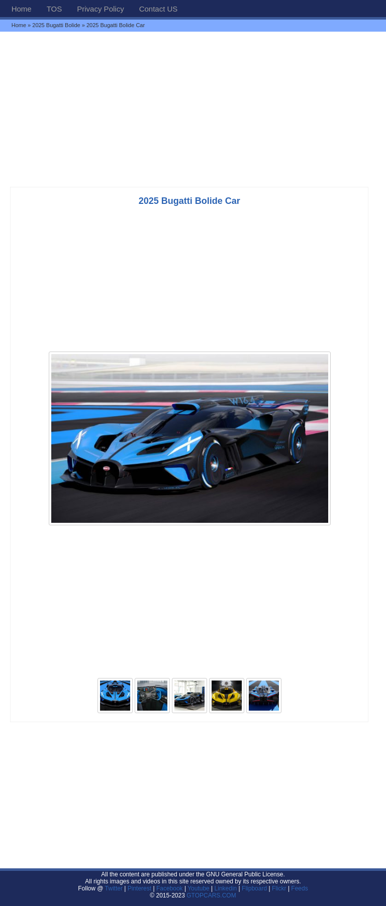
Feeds (299, 888)
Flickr (279, 888)
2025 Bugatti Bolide (56, 25)
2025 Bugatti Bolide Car (189, 201)
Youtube (198, 888)
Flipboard (254, 888)
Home (22, 9)
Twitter (115, 888)
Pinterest (139, 888)
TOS (54, 9)
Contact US (158, 9)
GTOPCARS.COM (211, 895)
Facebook (169, 888)
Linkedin (226, 888)
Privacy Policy (100, 9)
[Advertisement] (193, 109)
